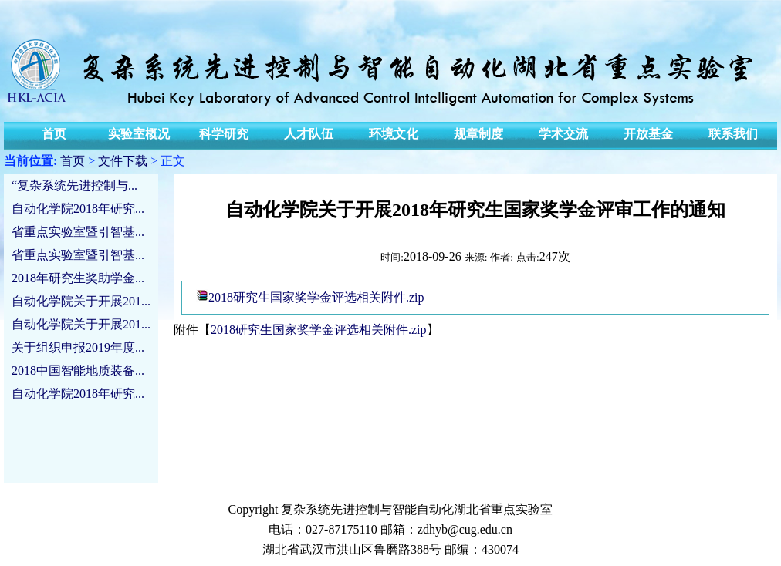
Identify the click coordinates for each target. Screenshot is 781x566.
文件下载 (122, 160)
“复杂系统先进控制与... (74, 185)
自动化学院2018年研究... (78, 208)
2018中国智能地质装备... (78, 370)
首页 (72, 160)
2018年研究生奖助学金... (78, 278)
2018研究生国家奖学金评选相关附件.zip (316, 297)
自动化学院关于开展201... (81, 301)
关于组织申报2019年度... (78, 347)
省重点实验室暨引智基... (78, 231)
